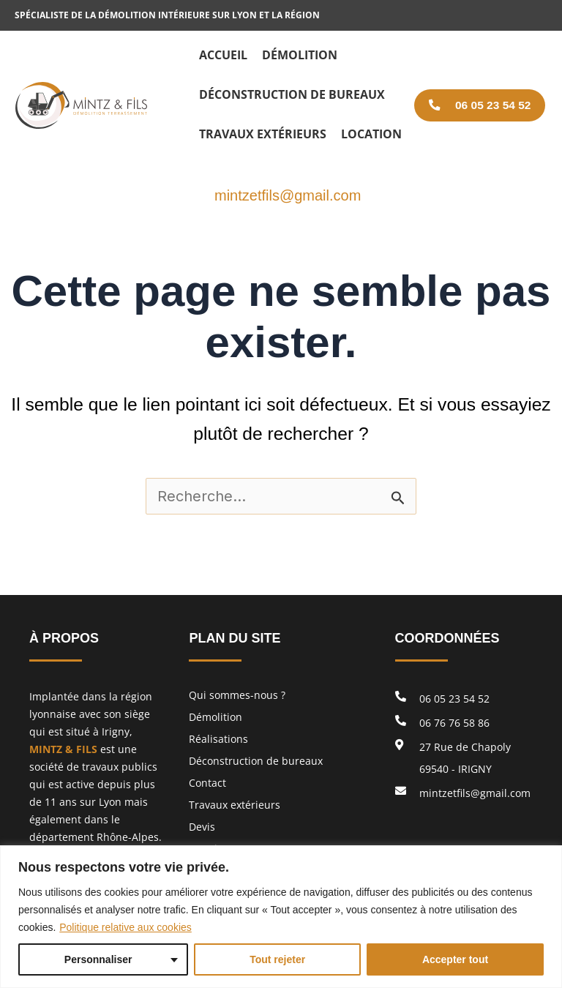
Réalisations (218, 739)
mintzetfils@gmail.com (287, 195)
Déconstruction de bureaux (256, 761)
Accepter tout (455, 959)
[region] (281, 916)
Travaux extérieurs (234, 805)
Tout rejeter (277, 959)
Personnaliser (98, 959)
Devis (202, 827)
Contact (207, 783)
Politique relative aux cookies (125, 927)
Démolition (215, 717)
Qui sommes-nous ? (237, 695)
